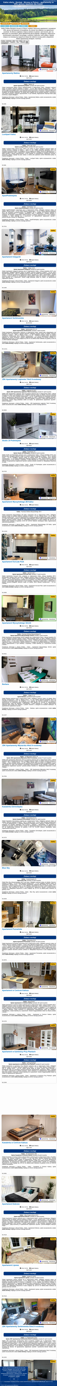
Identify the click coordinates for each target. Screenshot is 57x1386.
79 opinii (44, 788)
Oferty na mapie (15, 23)
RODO (18, 1376)
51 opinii (44, 407)
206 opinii (35, 152)
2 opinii (41, 660)
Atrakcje (23, 26)
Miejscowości (25, 23)
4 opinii (38, 343)
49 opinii (40, 1200)
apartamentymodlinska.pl (49, 1)
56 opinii (37, 279)
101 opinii (37, 852)
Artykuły (33, 26)
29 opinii (36, 215)
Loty (5, 26)
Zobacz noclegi (30, 84)
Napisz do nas (49, 1381)
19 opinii (36, 1328)
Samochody (14, 26)
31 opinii (37, 1264)
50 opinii (33, 724)
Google (10, 1369)
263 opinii (37, 88)
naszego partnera (25, 101)
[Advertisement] (28, 1143)
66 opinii (37, 470)
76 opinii (38, 979)
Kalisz (53, 47)
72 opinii (38, 597)
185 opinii (40, 1043)
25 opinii (34, 915)
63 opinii (42, 1107)
